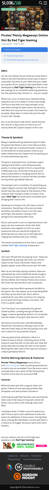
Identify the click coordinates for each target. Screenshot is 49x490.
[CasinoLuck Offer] (24, 448)
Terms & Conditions (32, 459)
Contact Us (13, 455)
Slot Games (22, 9)
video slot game (12, 365)
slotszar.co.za (33, 487)
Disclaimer (36, 455)
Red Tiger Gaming (8, 9)
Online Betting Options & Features (22, 59)
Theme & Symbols (15, 55)
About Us (24, 455)
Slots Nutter (7, 44)
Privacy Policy (14, 459)
